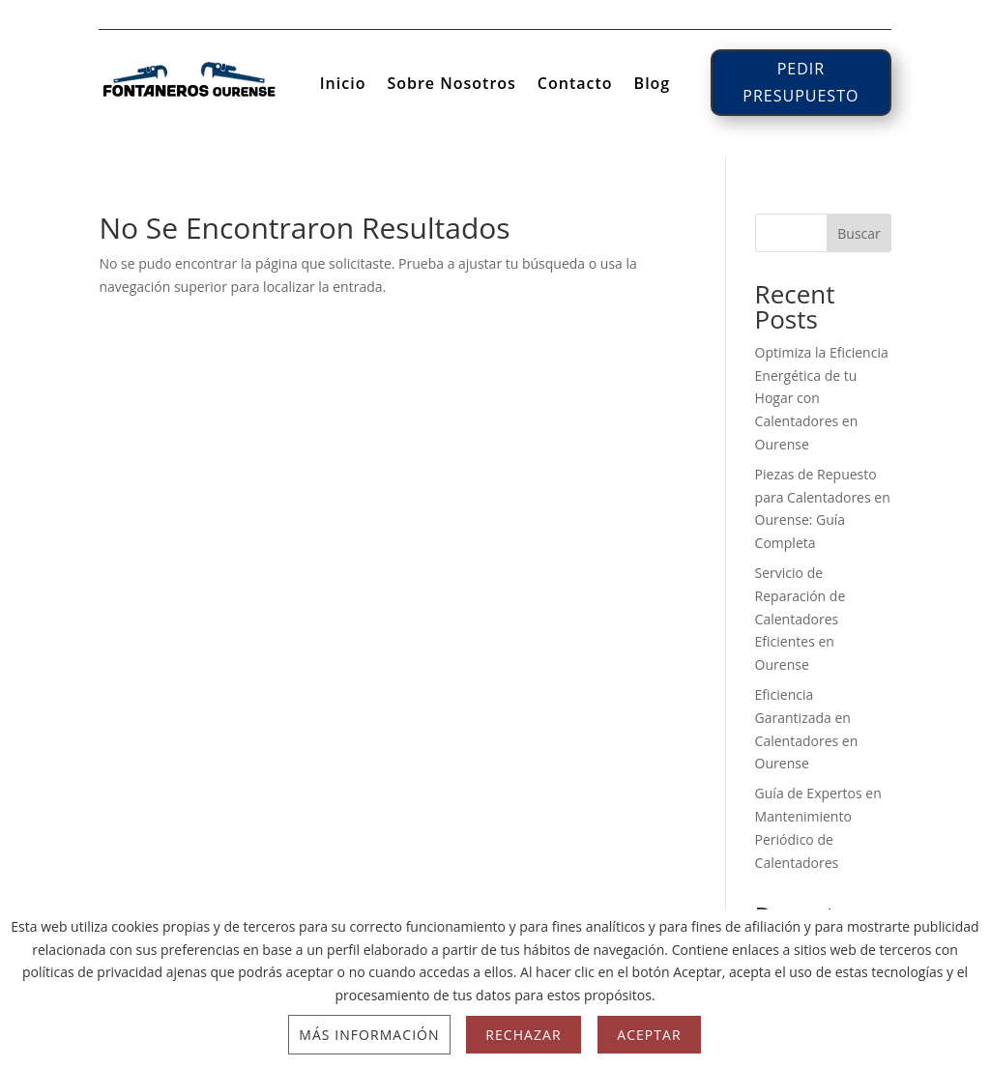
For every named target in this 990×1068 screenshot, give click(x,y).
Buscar (859, 233)
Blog (652, 85)
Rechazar (523, 1034)
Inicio (343, 85)
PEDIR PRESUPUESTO (800, 81)
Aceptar (649, 1034)
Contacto (575, 85)
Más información (369, 1034)
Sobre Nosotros (451, 85)
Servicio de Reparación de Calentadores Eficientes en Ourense (800, 618)
